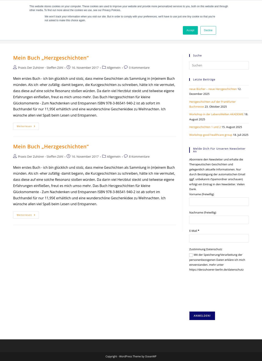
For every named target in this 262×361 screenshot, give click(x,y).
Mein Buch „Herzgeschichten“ (51, 57)
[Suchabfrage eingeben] (219, 65)
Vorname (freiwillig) (201, 194)
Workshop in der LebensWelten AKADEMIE (216, 114)
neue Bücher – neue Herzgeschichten (213, 89)
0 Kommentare (139, 68)
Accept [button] (190, 30)
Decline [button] (208, 30)
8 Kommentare (139, 157)
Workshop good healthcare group (210, 135)
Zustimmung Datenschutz (205, 249)
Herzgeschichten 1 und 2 (205, 127)
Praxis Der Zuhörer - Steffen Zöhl (40, 68)
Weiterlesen (28, 127)
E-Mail (194, 231)
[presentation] (206, 292)
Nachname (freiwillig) (202, 212)
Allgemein (114, 68)
